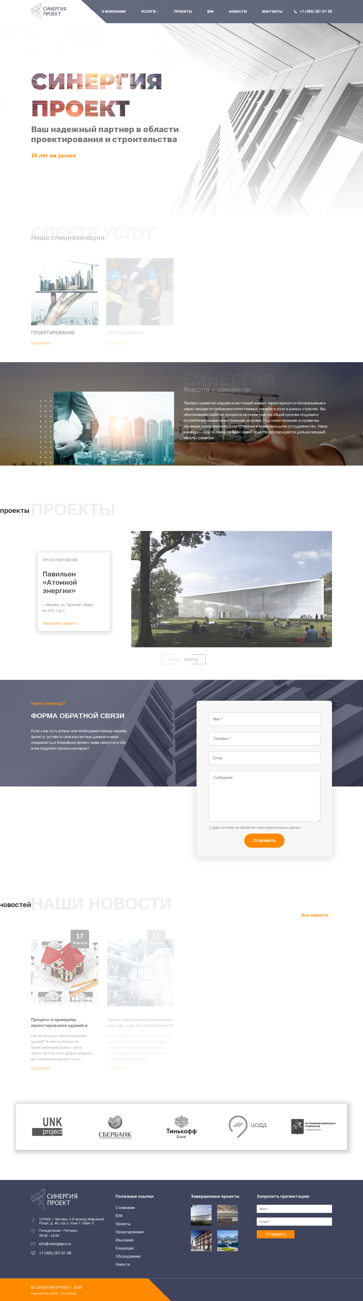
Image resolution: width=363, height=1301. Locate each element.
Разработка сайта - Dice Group (53, 1293)
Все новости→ (317, 915)
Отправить (264, 840)
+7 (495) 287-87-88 (55, 1253)
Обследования (128, 1256)
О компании (125, 1208)
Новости (238, 12)
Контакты (272, 12)
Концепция (125, 1248)
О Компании (114, 12)
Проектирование (130, 1232)
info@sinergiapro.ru (55, 1244)
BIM (210, 12)
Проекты (183, 12)
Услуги (150, 11)
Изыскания (124, 1240)
